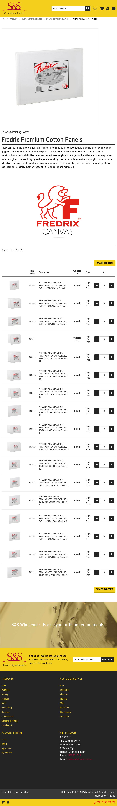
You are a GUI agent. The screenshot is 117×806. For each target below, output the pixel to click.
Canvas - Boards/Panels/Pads (57, 19)
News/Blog (64, 707)
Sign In (4, 744)
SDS (61, 703)
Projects (63, 699)
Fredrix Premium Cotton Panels (85, 19)
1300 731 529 (74, 755)
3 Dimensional (7, 716)
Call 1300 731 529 (105, 802)
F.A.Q (62, 685)
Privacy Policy (22, 792)
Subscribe (107, 659)
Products (14, 19)
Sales (4, 685)
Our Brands (64, 690)
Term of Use (8, 792)
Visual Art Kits (7, 725)
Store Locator (65, 712)
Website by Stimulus (105, 795)
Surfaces (5, 699)
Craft (4, 703)
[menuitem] (29, 685)
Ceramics (5, 712)
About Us (64, 694)
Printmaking (7, 707)
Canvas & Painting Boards (32, 19)
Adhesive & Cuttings (10, 721)
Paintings (5, 690)
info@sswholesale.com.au (79, 759)
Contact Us (64, 716)
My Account (6, 748)
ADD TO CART (104, 263)
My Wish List (7, 752)
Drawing (5, 694)
